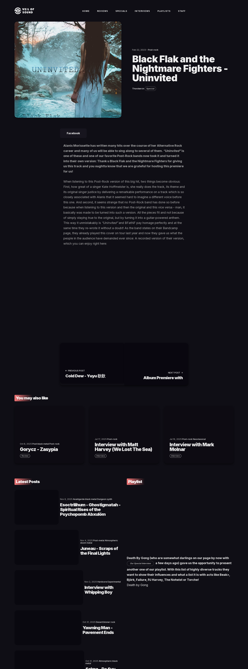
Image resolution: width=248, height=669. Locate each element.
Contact (42, 654)
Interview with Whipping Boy (79, 562)
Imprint (72, 654)
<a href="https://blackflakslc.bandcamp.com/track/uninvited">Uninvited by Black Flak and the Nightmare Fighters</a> (92, 294)
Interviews (142, 13)
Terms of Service (57, 654)
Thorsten (137, 94)
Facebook (73, 138)
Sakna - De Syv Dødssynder (78, 617)
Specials (121, 13)
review (25, 459)
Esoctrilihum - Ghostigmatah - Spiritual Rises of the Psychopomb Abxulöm (80, 506)
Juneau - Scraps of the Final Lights (77, 534)
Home (86, 13)
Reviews (102, 13)
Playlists (163, 13)
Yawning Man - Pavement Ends (81, 589)
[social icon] (214, 654)
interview (100, 459)
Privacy (82, 654)
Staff (181, 13)
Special (150, 94)
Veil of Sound (30, 654)
